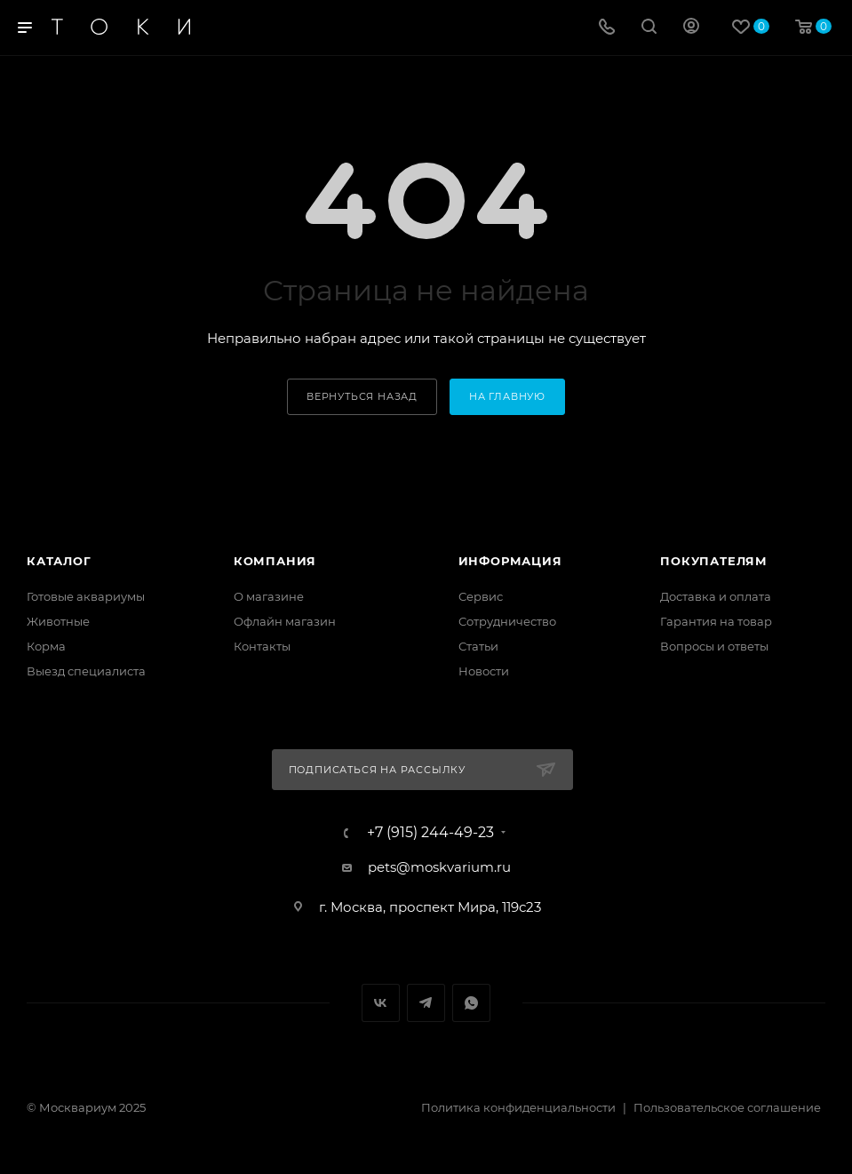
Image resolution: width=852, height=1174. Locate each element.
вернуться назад (362, 396)
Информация (510, 561)
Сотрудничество (507, 621)
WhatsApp (471, 1003)
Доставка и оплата (715, 596)
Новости (483, 671)
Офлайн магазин (285, 621)
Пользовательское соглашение (727, 1107)
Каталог (59, 561)
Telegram (426, 1003)
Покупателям (714, 561)
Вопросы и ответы (714, 646)
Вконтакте (381, 1003)
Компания (275, 561)
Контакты (262, 646)
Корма (46, 646)
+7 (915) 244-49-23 (430, 833)
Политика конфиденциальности (518, 1107)
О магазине (269, 596)
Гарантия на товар (716, 621)
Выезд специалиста (86, 671)
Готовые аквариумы (86, 596)
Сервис (480, 596)
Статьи (478, 646)
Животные (58, 621)
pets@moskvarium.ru (439, 867)
